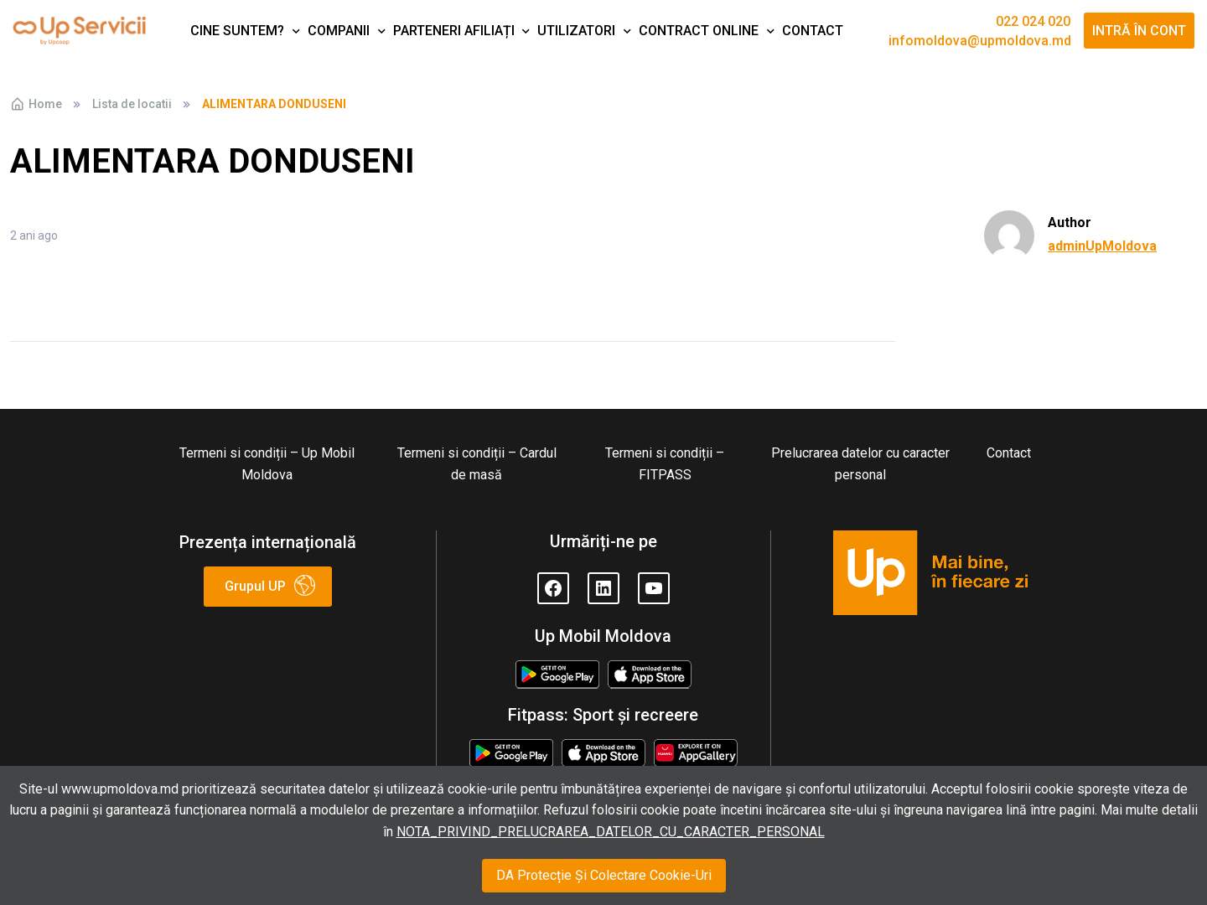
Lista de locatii (132, 104)
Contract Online (699, 31)
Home (36, 103)
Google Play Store (557, 676)
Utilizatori (576, 31)
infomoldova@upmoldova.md (979, 41)
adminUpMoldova (1102, 246)
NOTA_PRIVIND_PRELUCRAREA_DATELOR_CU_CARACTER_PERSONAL (610, 832)
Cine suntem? (237, 31)
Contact (812, 31)
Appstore (649, 671)
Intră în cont (1139, 31)
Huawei (695, 750)
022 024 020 (1033, 21)
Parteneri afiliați (454, 31)
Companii (339, 31)
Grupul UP (255, 586)
